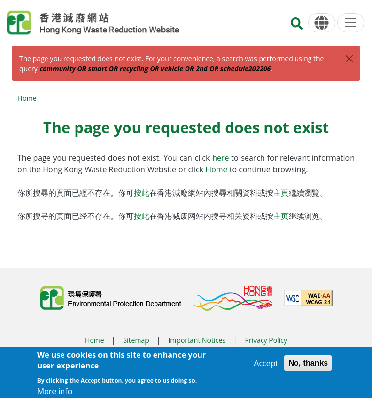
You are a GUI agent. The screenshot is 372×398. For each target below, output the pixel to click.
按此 (141, 192)
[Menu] (350, 22)
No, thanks (308, 366)
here (221, 158)
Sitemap (136, 340)
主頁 (281, 192)
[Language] (321, 23)
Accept (266, 366)
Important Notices (196, 340)
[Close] (349, 59)
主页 (281, 216)
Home (27, 98)
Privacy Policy (266, 340)
